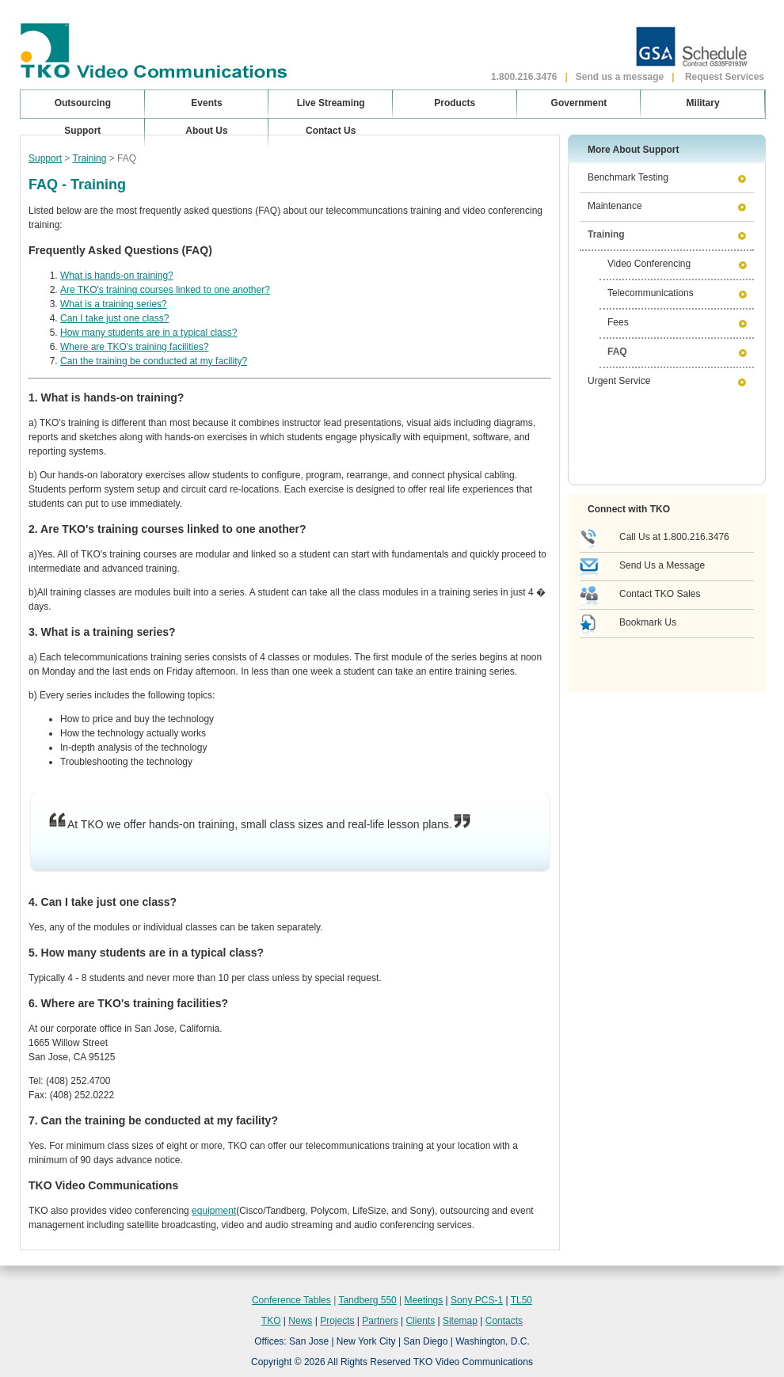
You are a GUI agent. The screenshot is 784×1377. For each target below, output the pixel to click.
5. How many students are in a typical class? (146, 952)
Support (45, 158)
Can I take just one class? (114, 318)
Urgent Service (619, 380)
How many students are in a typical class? (148, 332)
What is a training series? (113, 304)
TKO (271, 1320)
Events (206, 102)
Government (579, 102)
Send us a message (620, 76)
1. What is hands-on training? (106, 397)
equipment (214, 1210)
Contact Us (331, 130)
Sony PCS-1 (477, 1300)
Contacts (504, 1320)
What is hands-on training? (116, 275)
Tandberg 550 (367, 1300)
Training (90, 158)
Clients (420, 1320)
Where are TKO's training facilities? (134, 346)
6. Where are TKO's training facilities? (128, 1003)
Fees (618, 322)
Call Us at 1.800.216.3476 (674, 536)
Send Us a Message (662, 565)
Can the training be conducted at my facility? (153, 361)
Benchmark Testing (628, 177)
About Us (206, 130)
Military (703, 102)
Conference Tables (291, 1300)
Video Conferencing (649, 263)
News (300, 1320)
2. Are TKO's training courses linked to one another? (167, 529)
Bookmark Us (647, 622)
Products (454, 102)
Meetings (424, 1300)
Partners (380, 1320)
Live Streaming (331, 102)
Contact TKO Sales (660, 593)
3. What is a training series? (102, 632)
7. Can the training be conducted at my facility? (153, 1120)
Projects (337, 1320)
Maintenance (615, 205)
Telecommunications (650, 293)
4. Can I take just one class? (103, 902)
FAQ (617, 351)
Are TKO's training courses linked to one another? (165, 289)
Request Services (724, 76)
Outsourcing (83, 102)
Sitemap (460, 1320)
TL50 (521, 1300)
